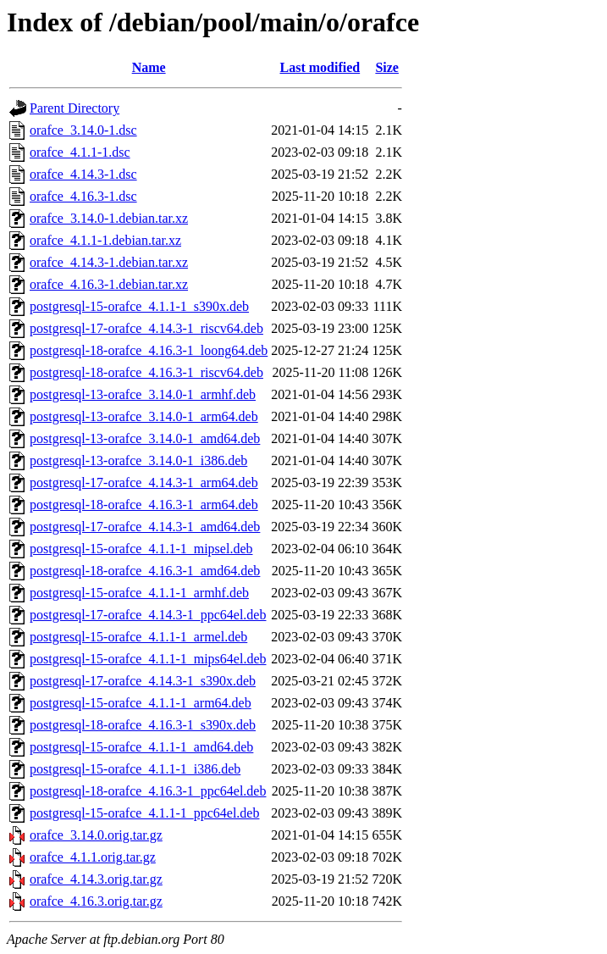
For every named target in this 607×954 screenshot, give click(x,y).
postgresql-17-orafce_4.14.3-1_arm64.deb (144, 482)
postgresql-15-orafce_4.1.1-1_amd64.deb (141, 747)
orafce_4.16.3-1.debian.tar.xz (109, 284)
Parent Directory (74, 108)
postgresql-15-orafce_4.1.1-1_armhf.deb (139, 592)
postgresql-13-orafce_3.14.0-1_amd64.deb (145, 438)
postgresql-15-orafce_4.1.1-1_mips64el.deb (148, 659)
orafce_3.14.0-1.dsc (83, 130)
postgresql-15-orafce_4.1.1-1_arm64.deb (140, 703)
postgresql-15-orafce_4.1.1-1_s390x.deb (139, 306)
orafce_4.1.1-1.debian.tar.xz (105, 240)
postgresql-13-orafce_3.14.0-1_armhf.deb (143, 394)
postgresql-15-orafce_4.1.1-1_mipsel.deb (141, 548)
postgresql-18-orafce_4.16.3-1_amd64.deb (145, 570)
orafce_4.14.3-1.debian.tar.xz (109, 262)
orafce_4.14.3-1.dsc (83, 174)
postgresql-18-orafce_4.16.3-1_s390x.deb (143, 725)
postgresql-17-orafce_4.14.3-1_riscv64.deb (146, 328)
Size (387, 67)
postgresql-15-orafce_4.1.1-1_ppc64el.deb (144, 813)
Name (149, 67)
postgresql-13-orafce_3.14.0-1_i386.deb (138, 460)
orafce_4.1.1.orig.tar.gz (93, 857)
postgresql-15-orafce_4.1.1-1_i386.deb (135, 769)
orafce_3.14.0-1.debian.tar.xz (109, 218)
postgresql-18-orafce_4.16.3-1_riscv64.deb (146, 372)
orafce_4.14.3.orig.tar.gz (96, 879)
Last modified (319, 67)
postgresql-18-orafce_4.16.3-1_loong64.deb (149, 350)
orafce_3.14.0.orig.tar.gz (96, 835)
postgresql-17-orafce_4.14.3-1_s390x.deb (143, 681)
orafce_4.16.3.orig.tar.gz (96, 901)
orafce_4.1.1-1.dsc (80, 152)
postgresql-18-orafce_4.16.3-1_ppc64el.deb (148, 791)
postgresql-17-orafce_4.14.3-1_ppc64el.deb (148, 614)
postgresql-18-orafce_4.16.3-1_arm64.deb (144, 504)
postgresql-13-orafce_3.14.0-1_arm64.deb (144, 416)
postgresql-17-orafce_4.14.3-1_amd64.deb (145, 526)
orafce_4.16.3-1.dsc (83, 196)
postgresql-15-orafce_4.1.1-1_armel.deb (138, 637)
